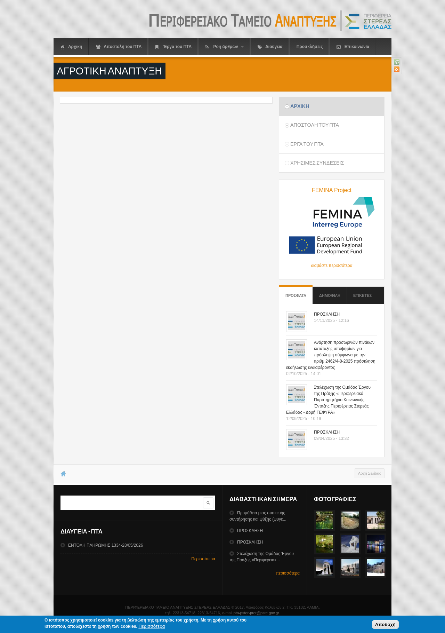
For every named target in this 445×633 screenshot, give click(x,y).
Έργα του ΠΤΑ (173, 46)
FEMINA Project (331, 190)
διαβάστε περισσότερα (331, 265)
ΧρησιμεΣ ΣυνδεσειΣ (317, 163)
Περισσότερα (203, 558)
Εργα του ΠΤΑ (307, 144)
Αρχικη (299, 106)
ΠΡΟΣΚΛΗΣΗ (327, 314)
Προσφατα (295, 292)
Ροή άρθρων (224, 46)
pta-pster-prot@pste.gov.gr (256, 613)
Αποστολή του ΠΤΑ (118, 46)
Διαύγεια (270, 46)
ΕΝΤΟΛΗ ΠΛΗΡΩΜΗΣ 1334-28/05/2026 (105, 545)
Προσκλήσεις (310, 46)
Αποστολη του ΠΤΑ (314, 125)
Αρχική (71, 46)
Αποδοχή (385, 625)
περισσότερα (288, 573)
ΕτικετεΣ (362, 295)
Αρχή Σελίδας (369, 473)
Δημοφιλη (329, 295)
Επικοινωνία (353, 46)
